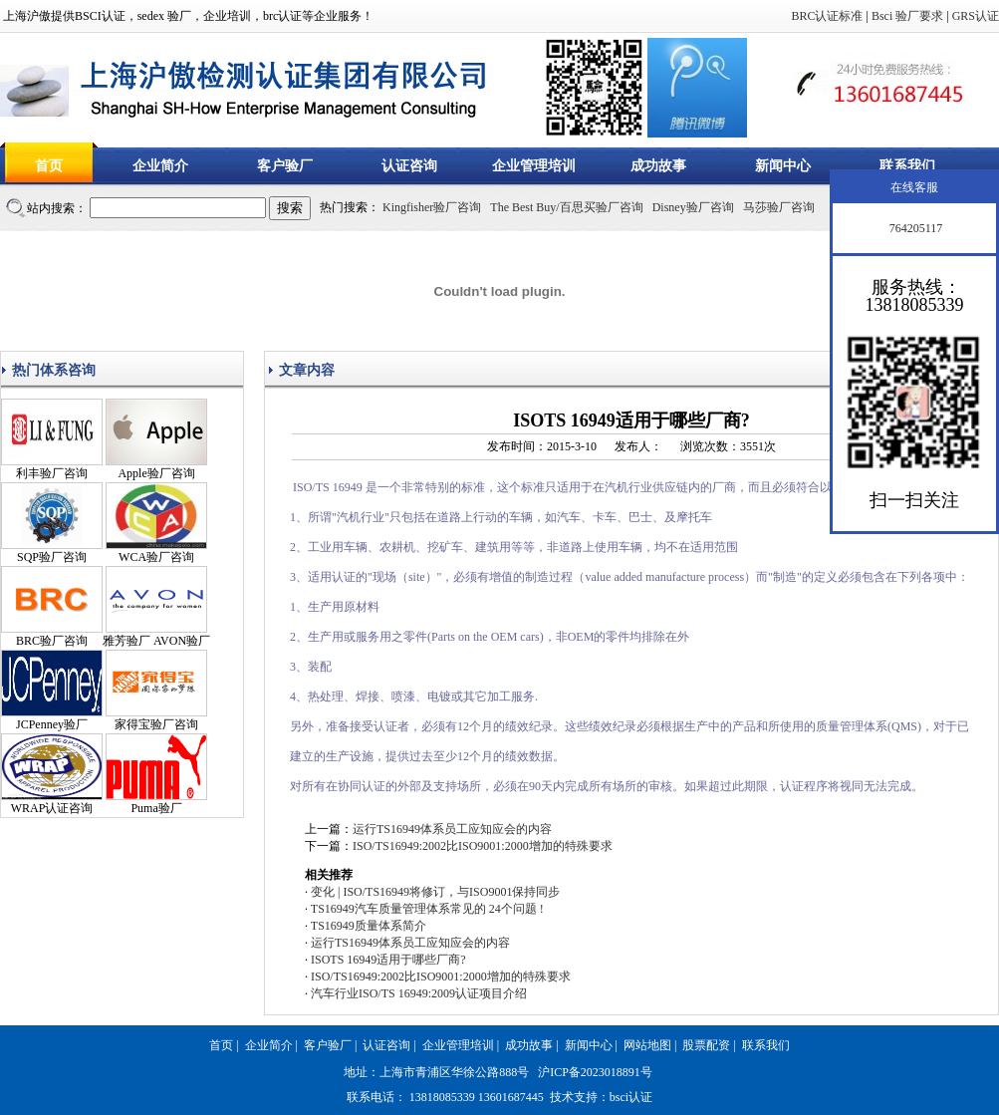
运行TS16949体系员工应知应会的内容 (452, 829)
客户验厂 (285, 165)
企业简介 (160, 165)
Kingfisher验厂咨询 (431, 207)
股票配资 (706, 1045)
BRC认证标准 (827, 16)
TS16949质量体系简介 (368, 926)
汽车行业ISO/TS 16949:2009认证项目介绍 (419, 993)
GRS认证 (975, 16)
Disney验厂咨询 (693, 207)
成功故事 (658, 165)
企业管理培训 (534, 165)
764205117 (914, 228)
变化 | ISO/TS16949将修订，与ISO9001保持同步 (435, 892)
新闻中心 (783, 165)
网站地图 (647, 1045)
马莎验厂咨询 (779, 207)
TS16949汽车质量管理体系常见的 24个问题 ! (427, 909)
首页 (49, 165)
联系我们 (907, 165)
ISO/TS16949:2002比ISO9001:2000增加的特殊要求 (483, 846)
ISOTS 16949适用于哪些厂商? (388, 960)
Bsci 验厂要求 (907, 16)
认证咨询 (409, 165)
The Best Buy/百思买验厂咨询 (566, 207)
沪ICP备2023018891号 (595, 1072)
